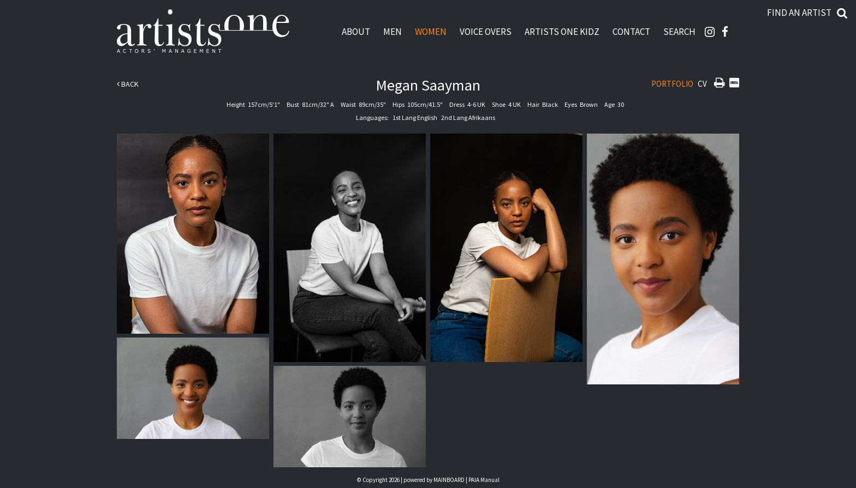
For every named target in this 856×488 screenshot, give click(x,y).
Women (431, 31)
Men (392, 31)
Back (128, 84)
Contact (631, 31)
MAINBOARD (449, 480)
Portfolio (672, 84)
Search (679, 31)
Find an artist (799, 13)
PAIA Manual (484, 480)
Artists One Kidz (562, 31)
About (356, 31)
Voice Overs (486, 31)
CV (702, 84)
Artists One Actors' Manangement (203, 32)
